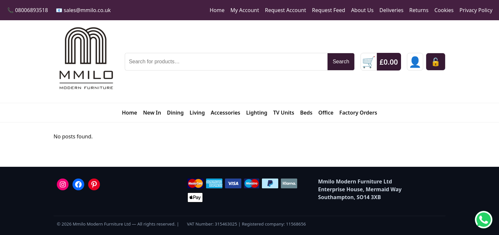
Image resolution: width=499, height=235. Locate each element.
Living (197, 112)
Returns (418, 10)
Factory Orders (358, 112)
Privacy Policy (475, 10)
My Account (245, 10)
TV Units (283, 112)
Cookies (444, 10)
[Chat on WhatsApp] (483, 219)
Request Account (285, 10)
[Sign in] (415, 61)
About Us (362, 10)
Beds (306, 112)
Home (217, 10)
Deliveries (391, 10)
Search (341, 61)
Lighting (256, 112)
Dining (175, 112)
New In (152, 112)
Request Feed (328, 10)
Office (325, 112)
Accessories (225, 112)
